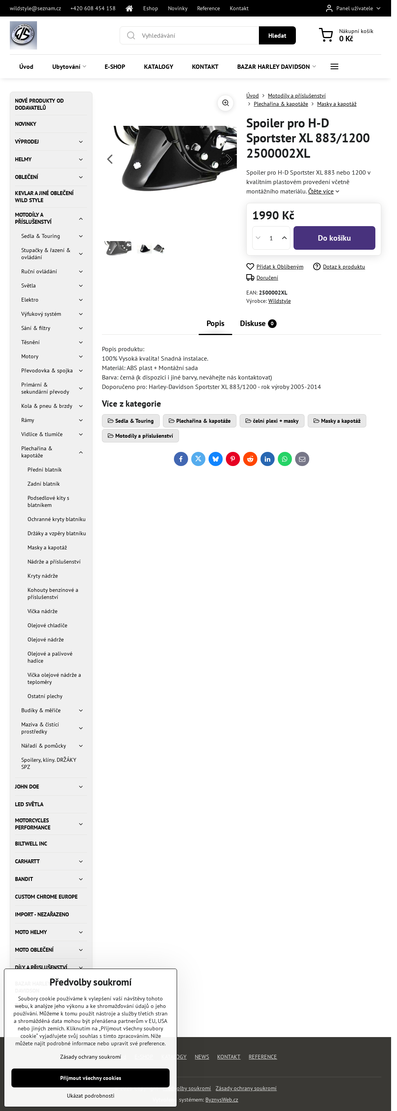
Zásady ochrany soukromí (246, 1088)
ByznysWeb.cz (221, 1099)
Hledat (277, 35)
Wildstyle (279, 300)
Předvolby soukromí (187, 1088)
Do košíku (334, 238)
